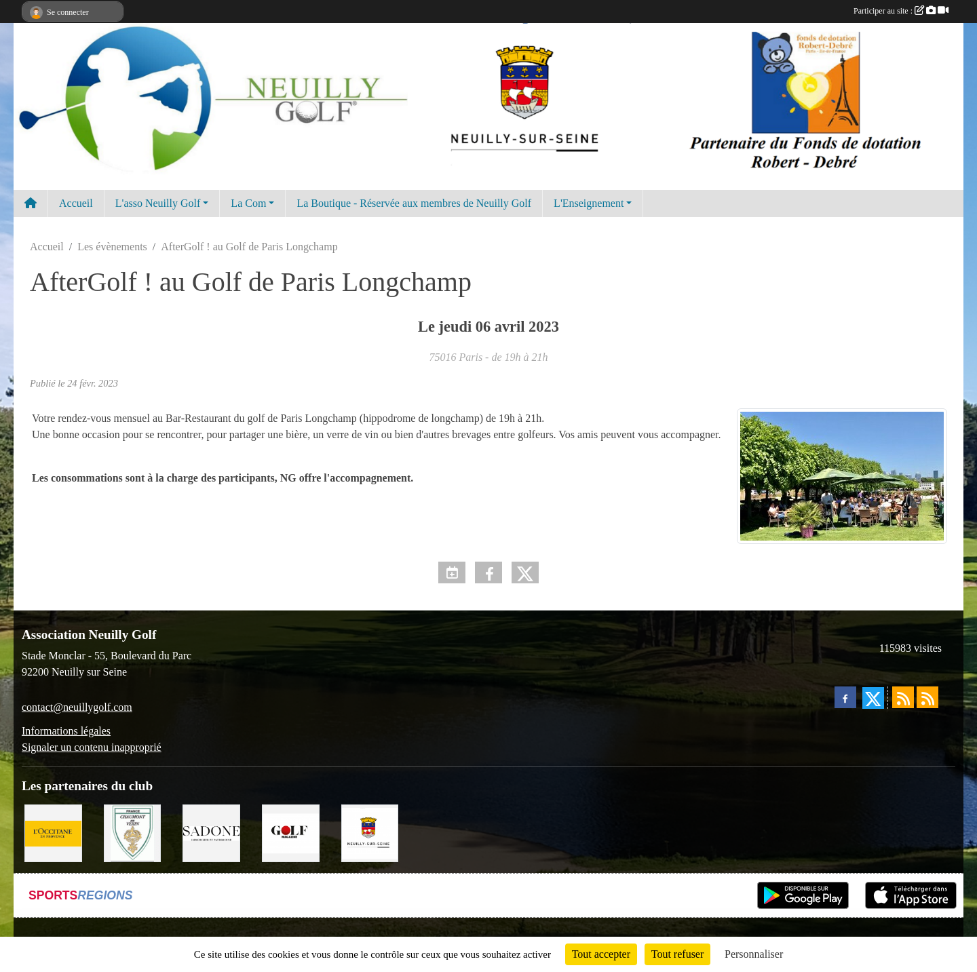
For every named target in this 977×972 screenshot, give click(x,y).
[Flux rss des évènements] (927, 697)
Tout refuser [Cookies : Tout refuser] (677, 954)
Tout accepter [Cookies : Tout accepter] (601, 954)
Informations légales (66, 731)
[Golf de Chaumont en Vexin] (132, 832)
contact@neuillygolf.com (77, 707)
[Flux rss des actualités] (903, 697)
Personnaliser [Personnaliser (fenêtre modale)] (754, 954)
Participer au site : (901, 11)
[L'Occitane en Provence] (53, 832)
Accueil (76, 203)
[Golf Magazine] (291, 832)
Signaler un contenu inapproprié (91, 747)
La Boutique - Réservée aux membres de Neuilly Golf (413, 203)
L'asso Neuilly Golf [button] (158, 203)
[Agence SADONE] (211, 832)
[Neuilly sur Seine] (370, 832)
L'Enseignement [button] (589, 203)
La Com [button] (248, 203)
